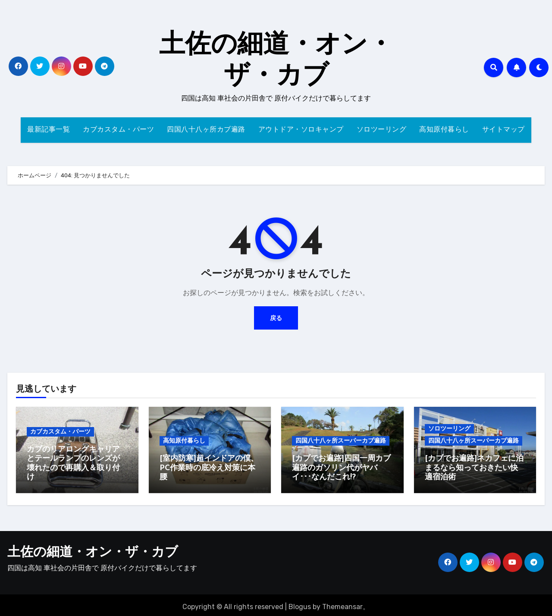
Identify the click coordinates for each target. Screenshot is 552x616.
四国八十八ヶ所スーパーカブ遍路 (340, 440)
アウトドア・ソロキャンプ (301, 129)
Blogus (300, 603)
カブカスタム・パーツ (118, 129)
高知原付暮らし (444, 129)
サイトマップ (503, 129)
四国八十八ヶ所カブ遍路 (206, 129)
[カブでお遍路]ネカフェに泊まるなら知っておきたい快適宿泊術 (474, 468)
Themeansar (342, 603)
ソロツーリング (382, 129)
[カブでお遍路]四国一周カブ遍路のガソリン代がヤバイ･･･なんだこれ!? (341, 468)
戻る (276, 318)
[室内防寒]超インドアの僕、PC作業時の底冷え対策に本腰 (209, 468)
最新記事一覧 (48, 129)
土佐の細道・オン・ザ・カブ (92, 549)
